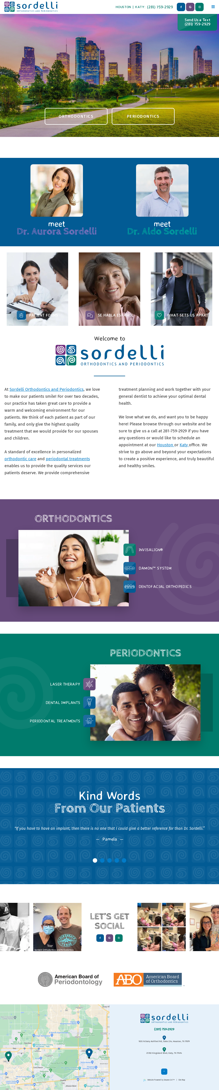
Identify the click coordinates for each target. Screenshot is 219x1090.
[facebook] (181, 7)
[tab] (95, 860)
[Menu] (213, 6)
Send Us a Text (197, 22)
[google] (190, 7)
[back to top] (164, 1072)
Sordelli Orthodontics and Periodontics (46, 389)
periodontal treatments (68, 458)
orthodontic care (20, 458)
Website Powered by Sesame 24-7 (159, 1080)
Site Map (181, 1080)
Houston (123, 7)
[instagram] (199, 7)
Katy (139, 7)
